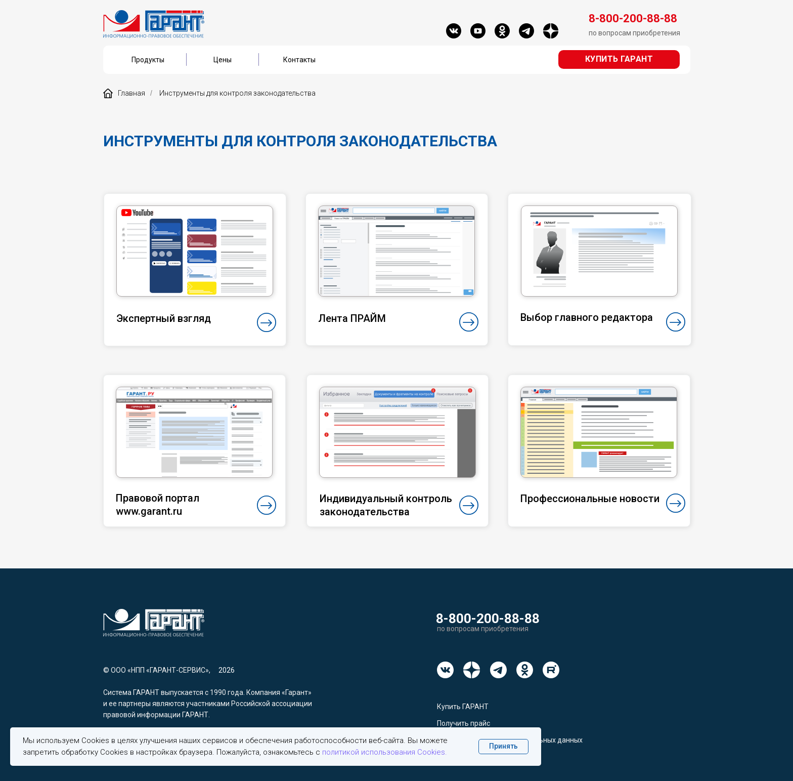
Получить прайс (463, 723)
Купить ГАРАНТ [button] (463, 707)
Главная (124, 93)
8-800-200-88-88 (488, 618)
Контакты (299, 60)
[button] (619, 59)
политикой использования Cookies (383, 752)
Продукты (147, 60)
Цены (222, 60)
